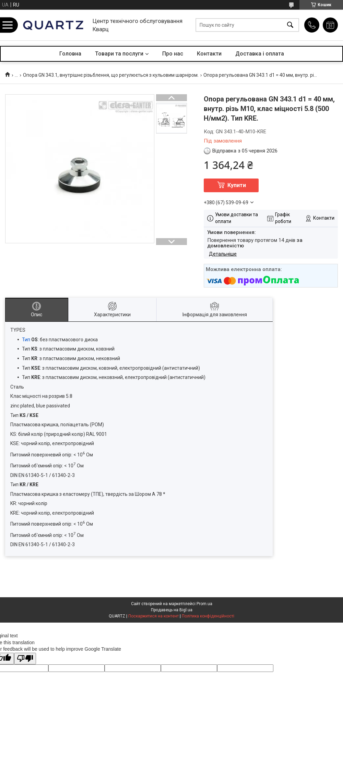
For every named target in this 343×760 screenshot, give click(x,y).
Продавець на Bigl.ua (171, 610)
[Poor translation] (25, 659)
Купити (236, 185)
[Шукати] (290, 25)
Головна (70, 53)
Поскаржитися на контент (153, 616)
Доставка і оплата (259, 53)
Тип (26, 339)
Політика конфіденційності (208, 616)
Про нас (172, 53)
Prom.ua (204, 603)
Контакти (209, 53)
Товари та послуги (119, 53)
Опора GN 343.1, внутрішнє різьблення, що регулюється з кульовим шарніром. (111, 75)
